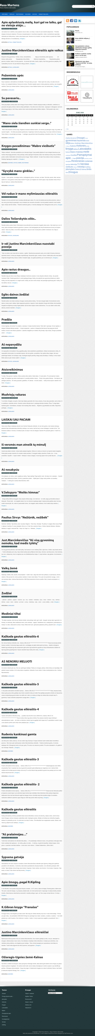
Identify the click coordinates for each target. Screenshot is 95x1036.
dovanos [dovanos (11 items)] (73, 138)
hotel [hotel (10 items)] (87, 141)
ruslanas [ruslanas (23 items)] (89, 161)
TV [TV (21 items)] (78, 164)
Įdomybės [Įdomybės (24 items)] (70, 169)
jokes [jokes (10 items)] (72, 143)
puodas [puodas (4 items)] (90, 158)
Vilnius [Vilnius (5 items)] (75, 167)
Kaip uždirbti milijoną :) (82, 38)
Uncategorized (5, 1019)
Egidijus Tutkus (29, 996)
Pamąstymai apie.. (44, 14)
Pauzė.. (77, 30)
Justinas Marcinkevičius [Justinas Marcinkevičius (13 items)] (84, 143)
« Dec (67, 129)
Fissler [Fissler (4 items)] (86, 138)
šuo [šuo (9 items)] (67, 172)
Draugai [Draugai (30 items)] (81, 138)
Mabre (20, 162)
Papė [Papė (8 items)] (74, 158)
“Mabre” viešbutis (29, 993)
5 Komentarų (13, 639)
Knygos (34, 14)
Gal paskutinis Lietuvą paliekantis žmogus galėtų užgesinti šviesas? (83, 47)
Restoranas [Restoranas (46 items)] (77, 161)
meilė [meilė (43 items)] (86, 151)
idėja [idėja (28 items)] (68, 143)
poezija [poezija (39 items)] (80, 158)
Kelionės (27, 14)
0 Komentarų (13, 126)
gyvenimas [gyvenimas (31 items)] (71, 140)
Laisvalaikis (16, 67)
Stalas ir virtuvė (29, 1002)
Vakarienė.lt (28, 1007)
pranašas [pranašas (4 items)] (86, 158)
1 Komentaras (13, 101)
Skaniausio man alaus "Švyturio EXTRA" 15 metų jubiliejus (83, 63)
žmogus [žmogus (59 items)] (73, 172)
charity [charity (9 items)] (68, 138)
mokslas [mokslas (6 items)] (68, 155)
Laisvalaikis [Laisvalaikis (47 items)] (84, 148)
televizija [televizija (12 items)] (74, 164)
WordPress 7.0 (37, 1033)
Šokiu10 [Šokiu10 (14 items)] (78, 169)
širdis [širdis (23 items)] (89, 169)
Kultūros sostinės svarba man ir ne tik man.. (83, 54)
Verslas (12, 14)
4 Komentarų (13, 272)
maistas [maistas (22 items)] (79, 152)
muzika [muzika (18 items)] (73, 155)
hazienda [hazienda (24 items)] (81, 140)
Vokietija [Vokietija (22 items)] (81, 167)
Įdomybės (10, 162)
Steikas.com (28, 1005)
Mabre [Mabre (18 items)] (73, 152)
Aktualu (10, 42)
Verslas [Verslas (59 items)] (84, 163)
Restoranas (19, 14)
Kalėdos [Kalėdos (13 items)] (73, 146)
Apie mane (5, 14)
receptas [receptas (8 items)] (68, 161)
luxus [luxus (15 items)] (68, 152)
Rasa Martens (45, 1031)
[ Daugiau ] (22, 38)
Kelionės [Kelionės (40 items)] (81, 145)
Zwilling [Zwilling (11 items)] (87, 167)
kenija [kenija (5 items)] (87, 146)
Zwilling (4, 1024)
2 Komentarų (13, 28)
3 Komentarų (13, 78)
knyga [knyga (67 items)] (69, 148)
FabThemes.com (68, 1033)
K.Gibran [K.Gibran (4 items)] (68, 146)
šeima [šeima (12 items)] (84, 169)
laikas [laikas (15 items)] (75, 149)
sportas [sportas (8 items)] (68, 164)
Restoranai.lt (28, 999)
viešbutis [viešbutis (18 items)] (69, 167)
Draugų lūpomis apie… (7, 996)
